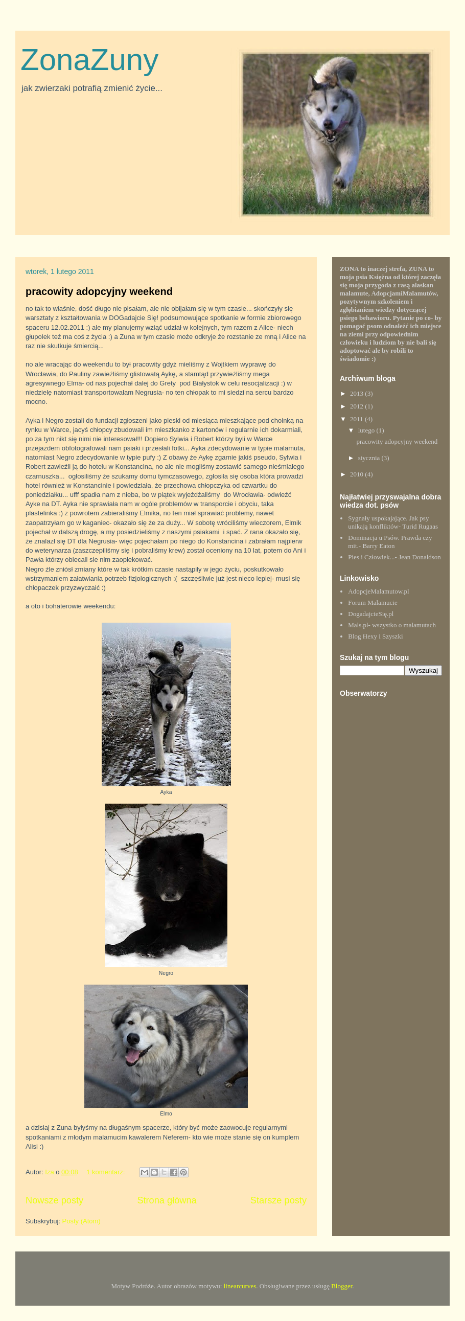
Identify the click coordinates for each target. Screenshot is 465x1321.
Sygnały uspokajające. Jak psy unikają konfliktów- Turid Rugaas (393, 522)
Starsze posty (278, 1200)
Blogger (341, 1286)
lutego (367, 430)
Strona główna (166, 1200)
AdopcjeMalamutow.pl (378, 591)
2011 (357, 419)
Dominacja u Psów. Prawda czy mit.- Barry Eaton (390, 542)
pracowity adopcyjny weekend (99, 291)
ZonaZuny (89, 59)
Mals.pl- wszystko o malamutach (392, 625)
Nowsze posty (54, 1200)
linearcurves (240, 1286)
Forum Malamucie (372, 602)
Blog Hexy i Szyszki (375, 636)
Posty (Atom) (81, 1221)
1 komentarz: (106, 1172)
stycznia (370, 458)
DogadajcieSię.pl (370, 614)
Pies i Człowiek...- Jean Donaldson (394, 557)
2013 (357, 393)
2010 (357, 474)
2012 (357, 406)
